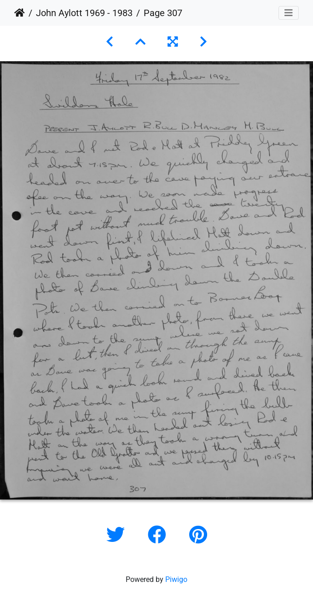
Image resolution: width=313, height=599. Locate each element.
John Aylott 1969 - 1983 (84, 12)
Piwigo (176, 579)
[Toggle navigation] (288, 13)
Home (19, 13)
